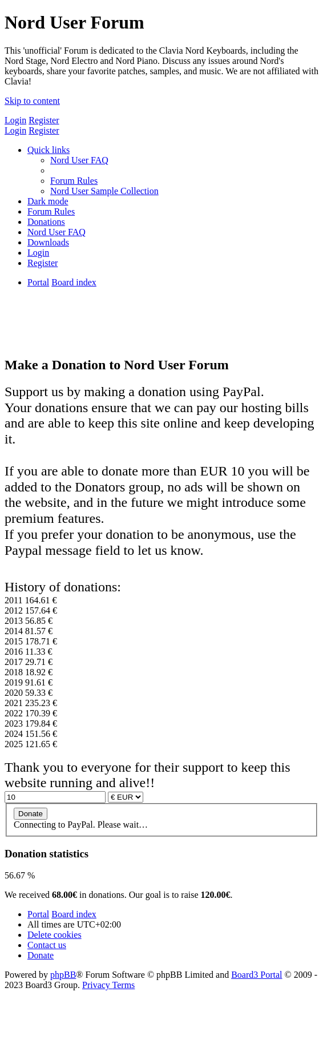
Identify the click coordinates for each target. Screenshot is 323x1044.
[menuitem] (79, 160)
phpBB (63, 974)
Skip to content (32, 101)
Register (44, 120)
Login (15, 120)
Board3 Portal (256, 974)
